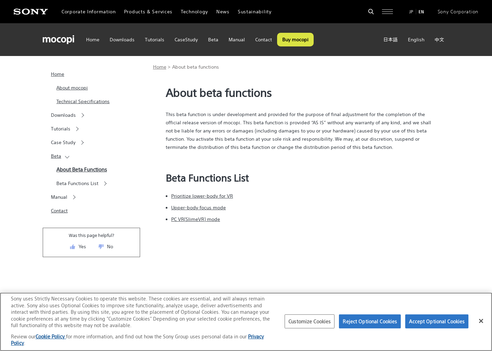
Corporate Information (89, 12)
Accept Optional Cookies (437, 321)
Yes (82, 246)
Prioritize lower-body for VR (202, 196)
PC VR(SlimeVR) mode (195, 219)
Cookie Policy (51, 336)
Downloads (122, 40)
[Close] (481, 320)
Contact (263, 40)
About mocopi (72, 88)
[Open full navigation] (387, 11)
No (110, 246)
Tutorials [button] (60, 129)
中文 (439, 40)
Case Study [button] (63, 142)
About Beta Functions (81, 169)
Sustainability (255, 12)
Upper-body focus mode (198, 208)
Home (92, 40)
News (223, 12)
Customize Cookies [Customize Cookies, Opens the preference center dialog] (309, 321)
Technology (194, 12)
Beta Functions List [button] (77, 183)
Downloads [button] (63, 115)
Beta (213, 40)
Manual (237, 40)
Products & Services (148, 12)
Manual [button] (59, 197)
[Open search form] (371, 11)
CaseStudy (186, 40)
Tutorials (154, 40)
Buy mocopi (295, 40)
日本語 (390, 40)
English (416, 40)
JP (411, 12)
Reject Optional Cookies (370, 321)
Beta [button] (56, 156)
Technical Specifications (83, 101)
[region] (246, 322)
